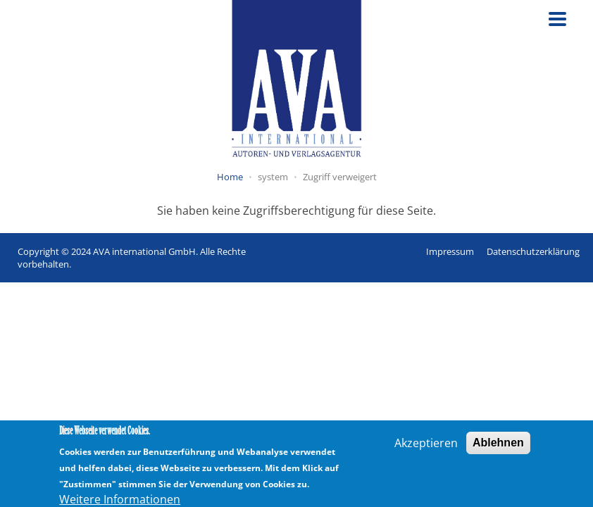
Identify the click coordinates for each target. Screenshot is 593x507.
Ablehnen (498, 446)
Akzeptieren (426, 446)
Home (230, 176)
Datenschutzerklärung (533, 251)
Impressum (450, 251)
